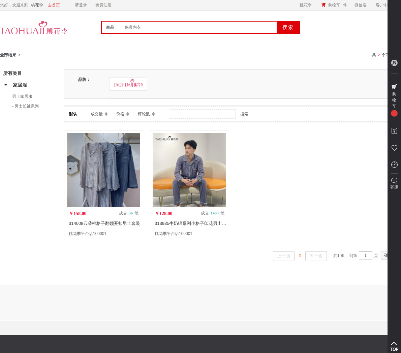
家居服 (20, 85)
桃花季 (306, 5)
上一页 (284, 256)
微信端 (360, 5)
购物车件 (337, 5)
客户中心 (386, 5)
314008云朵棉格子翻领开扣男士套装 (104, 223)
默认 (73, 114)
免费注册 (103, 5)
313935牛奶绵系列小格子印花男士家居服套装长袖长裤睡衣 (212, 223)
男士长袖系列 (26, 106)
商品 (110, 27)
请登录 (81, 5)
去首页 (54, 5)
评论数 (144, 114)
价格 (120, 114)
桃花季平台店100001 (87, 233)
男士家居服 (22, 96)
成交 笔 (128, 213)
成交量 (97, 114)
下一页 (316, 256)
